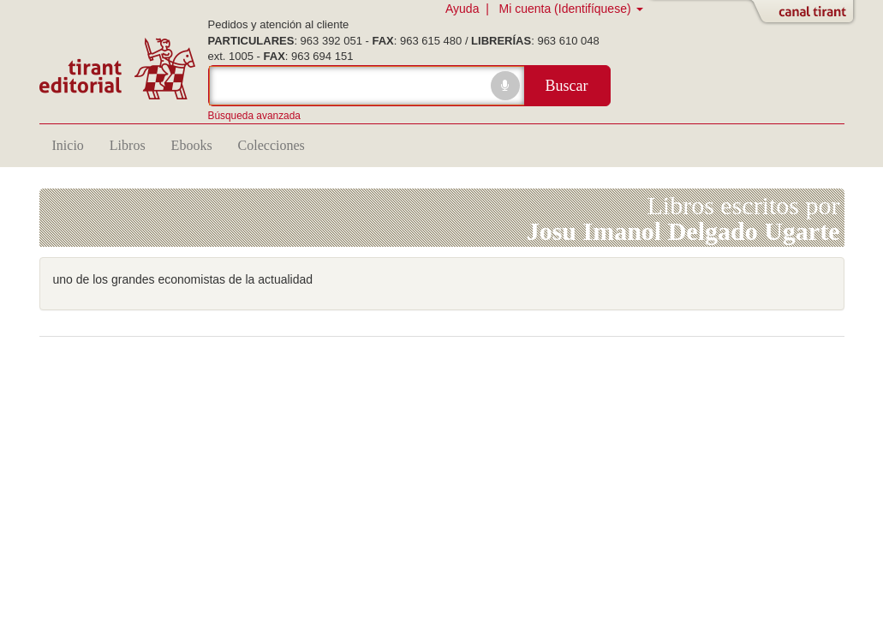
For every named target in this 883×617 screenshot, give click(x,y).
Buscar (567, 85)
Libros (128, 145)
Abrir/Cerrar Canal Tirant (806, 13)
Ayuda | (470, 8)
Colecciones (271, 145)
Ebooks (191, 145)
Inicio (68, 145)
